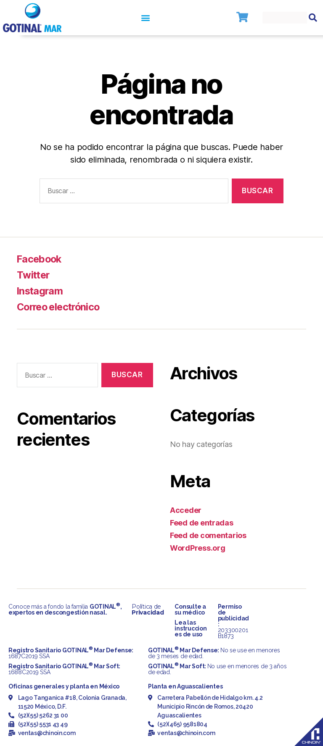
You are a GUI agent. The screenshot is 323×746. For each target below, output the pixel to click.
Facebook (40, 259)
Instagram (40, 291)
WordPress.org (197, 548)
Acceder (185, 510)
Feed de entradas (201, 522)
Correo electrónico (61, 307)
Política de (148, 609)
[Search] (313, 18)
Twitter (34, 275)
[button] (145, 18)
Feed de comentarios (208, 535)
